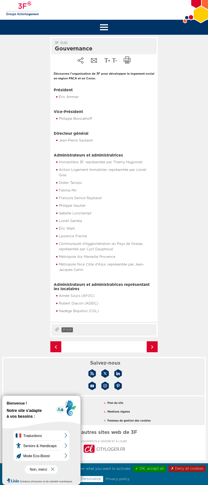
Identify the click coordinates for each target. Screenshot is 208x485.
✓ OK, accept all (149, 468)
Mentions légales (118, 411)
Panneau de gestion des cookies (129, 420)
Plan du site (115, 403)
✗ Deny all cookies (187, 468)
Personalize (91, 479)
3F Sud (67, 329)
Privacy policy (117, 479)
